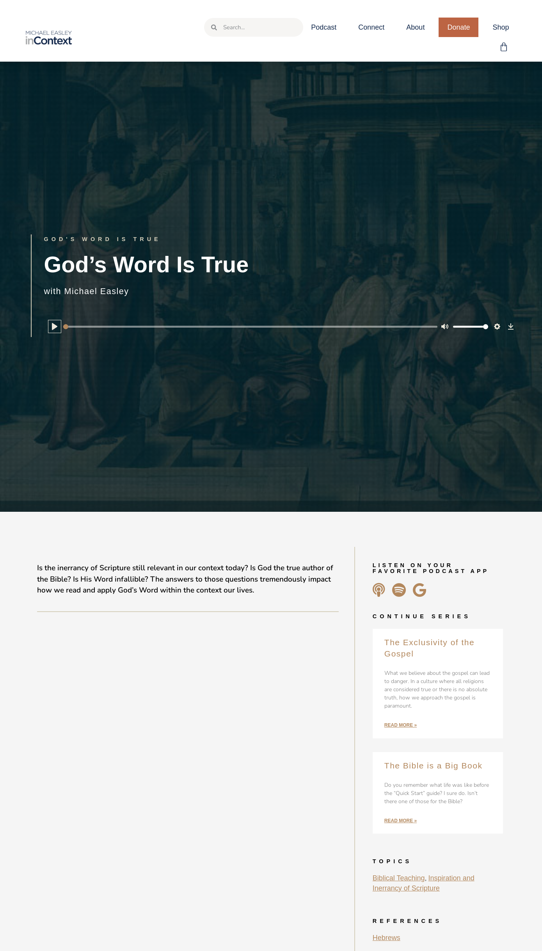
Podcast (323, 27)
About (415, 27)
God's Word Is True (102, 239)
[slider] (250, 326)
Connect (371, 27)
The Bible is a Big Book (433, 765)
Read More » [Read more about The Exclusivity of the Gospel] (400, 725)
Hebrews (386, 938)
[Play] (54, 326)
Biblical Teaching (399, 878)
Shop (500, 27)
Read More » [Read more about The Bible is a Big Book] (400, 820)
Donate (458, 27)
